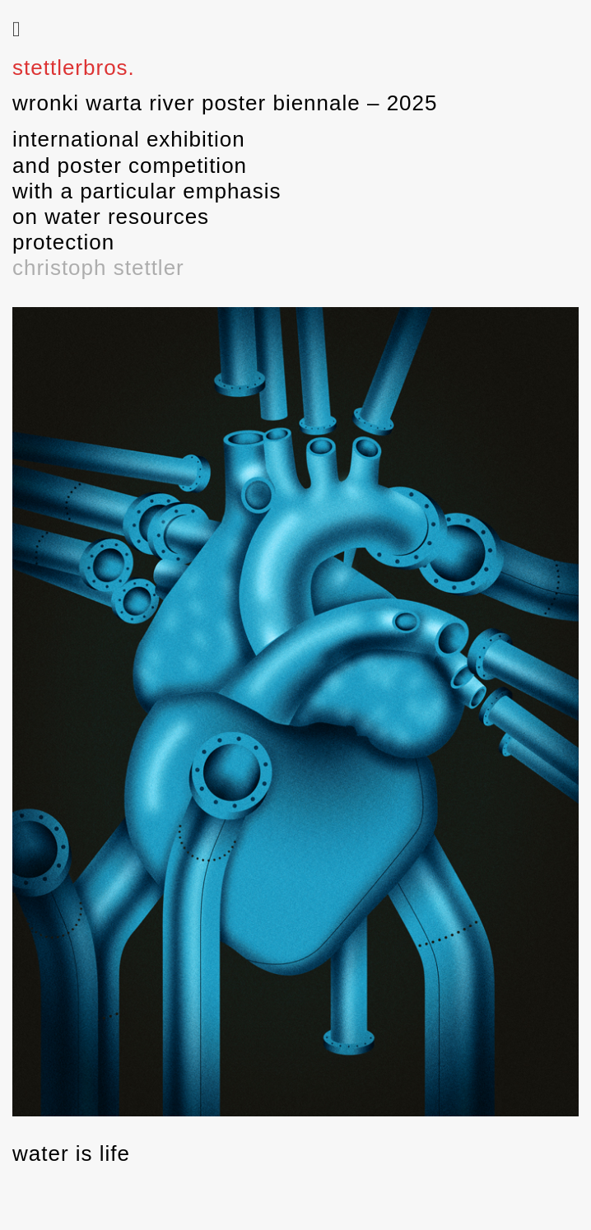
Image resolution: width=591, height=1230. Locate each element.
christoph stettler (98, 267)
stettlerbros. (73, 67)
